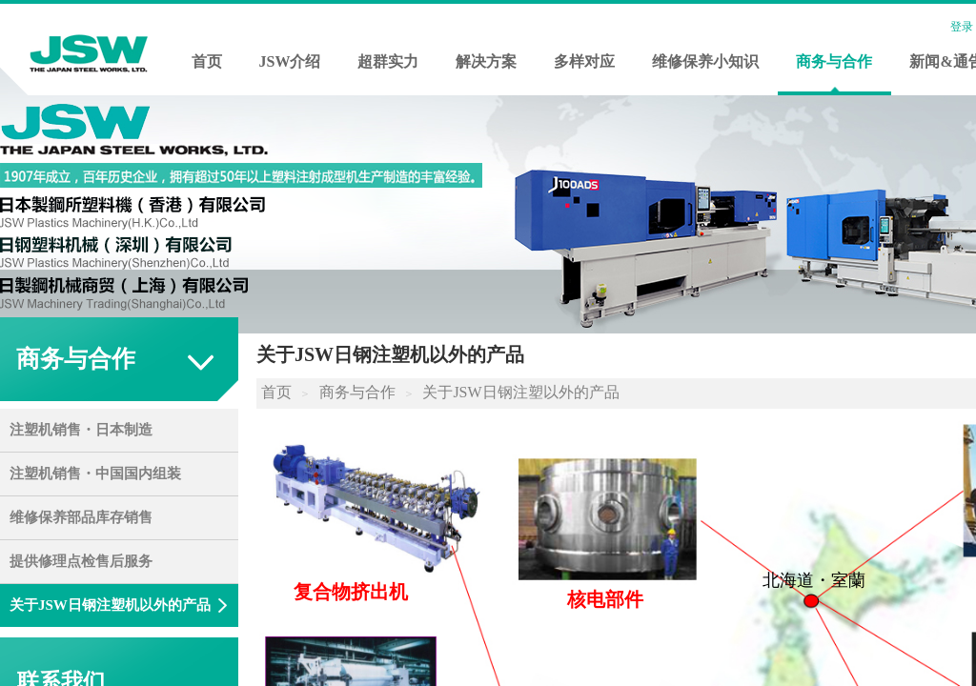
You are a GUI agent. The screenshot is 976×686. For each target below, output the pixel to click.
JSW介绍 (290, 61)
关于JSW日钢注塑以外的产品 (520, 392)
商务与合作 (834, 61)
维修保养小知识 (705, 61)
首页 (207, 61)
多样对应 (584, 61)
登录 (961, 26)
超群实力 (387, 61)
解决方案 (486, 61)
